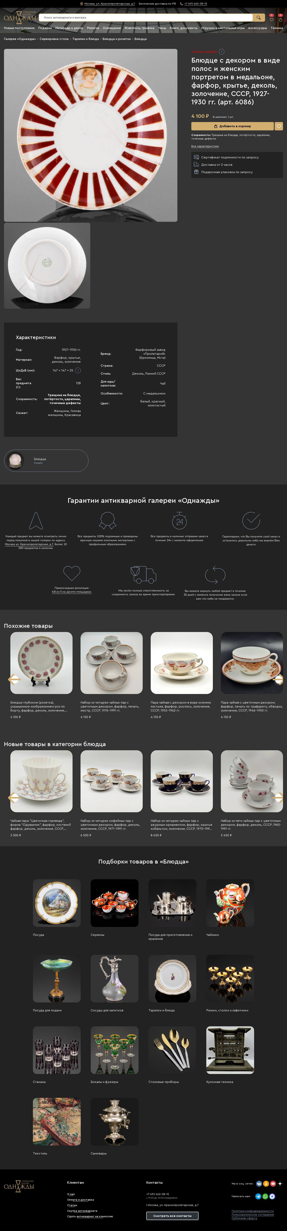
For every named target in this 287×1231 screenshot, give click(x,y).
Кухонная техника (219, 1082)
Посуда (38, 934)
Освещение (112, 28)
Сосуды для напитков (107, 1010)
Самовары (98, 1153)
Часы (162, 28)
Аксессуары (257, 28)
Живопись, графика (139, 28)
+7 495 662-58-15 (157, 1194)
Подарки (45, 28)
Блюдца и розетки (117, 39)
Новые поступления (19, 28)
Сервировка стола (54, 39)
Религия (93, 28)
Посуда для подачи (47, 1010)
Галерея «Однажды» (20, 39)
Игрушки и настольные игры (223, 28)
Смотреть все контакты (172, 1215)
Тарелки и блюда (85, 39)
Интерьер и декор (69, 28)
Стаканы (39, 1082)
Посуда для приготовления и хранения (170, 936)
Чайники (212, 934)
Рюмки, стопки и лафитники (227, 1010)
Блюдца (141, 39)
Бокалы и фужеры (104, 1082)
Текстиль (40, 1153)
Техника (277, 28)
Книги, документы (184, 28)
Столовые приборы (163, 1082)
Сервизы (97, 934)
